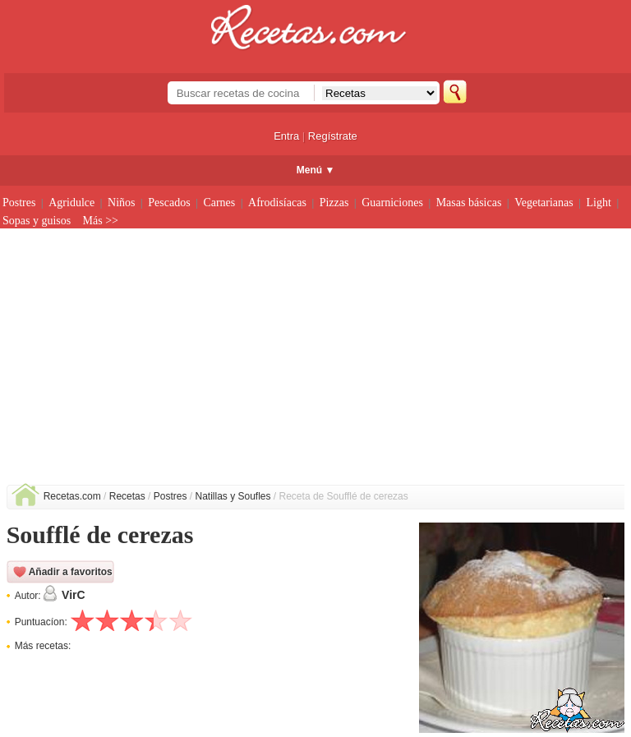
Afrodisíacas (277, 202)
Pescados (169, 202)
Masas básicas (469, 202)
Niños (121, 202)
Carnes (219, 202)
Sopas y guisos (36, 220)
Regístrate (332, 136)
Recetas (127, 496)
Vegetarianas (543, 202)
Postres (18, 202)
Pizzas (334, 202)
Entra (286, 136)
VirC (73, 594)
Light (599, 202)
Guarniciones (392, 202)
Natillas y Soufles (232, 496)
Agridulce (71, 202)
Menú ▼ (316, 170)
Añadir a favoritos (71, 572)
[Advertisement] (316, 361)
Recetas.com (72, 496)
